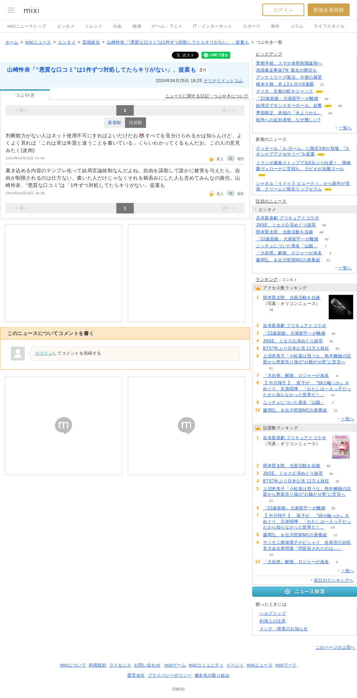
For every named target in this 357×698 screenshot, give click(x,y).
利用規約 (97, 665)
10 (271, 555)
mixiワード (286, 665)
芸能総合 (91, 42)
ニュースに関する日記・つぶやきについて (207, 96)
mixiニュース (38, 42)
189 (330, 77)
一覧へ (345, 127)
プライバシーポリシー (170, 675)
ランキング (267, 279)
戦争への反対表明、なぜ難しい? (288, 119)
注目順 (135, 122)
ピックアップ (269, 54)
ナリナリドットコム (223, 80)
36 (324, 225)
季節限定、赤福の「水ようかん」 (289, 112)
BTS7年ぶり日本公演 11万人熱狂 (296, 348)
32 (337, 348)
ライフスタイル (329, 26)
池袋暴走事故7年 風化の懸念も (286, 70)
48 (321, 232)
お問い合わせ (147, 665)
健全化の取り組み (212, 675)
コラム (297, 26)
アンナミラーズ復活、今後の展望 (289, 77)
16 (333, 395)
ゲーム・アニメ (167, 26)
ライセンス (120, 665)
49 (330, 113)
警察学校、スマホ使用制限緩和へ (289, 63)
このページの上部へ (335, 647)
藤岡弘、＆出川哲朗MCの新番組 (288, 259)
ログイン (283, 10)
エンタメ (65, 26)
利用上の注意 (273, 621)
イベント (235, 665)
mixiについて (73, 665)
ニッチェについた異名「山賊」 (287, 245)
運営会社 (136, 675)
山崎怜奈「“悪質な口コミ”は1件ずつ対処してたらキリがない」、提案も (178, 42)
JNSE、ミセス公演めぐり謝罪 (286, 225)
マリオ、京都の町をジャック (284, 91)
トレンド (93, 26)
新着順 (114, 122)
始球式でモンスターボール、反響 (289, 105)
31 (271, 368)
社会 (117, 26)
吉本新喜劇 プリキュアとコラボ (287, 218)
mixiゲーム (175, 665)
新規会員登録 (328, 10)
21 (322, 84)
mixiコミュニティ (206, 665)
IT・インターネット (212, 26)
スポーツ (251, 26)
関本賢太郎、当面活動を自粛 (284, 232)
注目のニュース (271, 201)
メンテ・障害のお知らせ (284, 628)
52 (331, 91)
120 (330, 63)
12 (328, 260)
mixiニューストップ (26, 26)
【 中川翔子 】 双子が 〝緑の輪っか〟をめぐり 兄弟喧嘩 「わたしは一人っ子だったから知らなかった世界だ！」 (307, 388)
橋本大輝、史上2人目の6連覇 (285, 84)
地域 (136, 26)
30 (326, 99)
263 (328, 120)
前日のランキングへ (334, 580)
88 (327, 218)
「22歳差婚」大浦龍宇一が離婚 (287, 98)
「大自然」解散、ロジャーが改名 (289, 252)
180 (325, 70)
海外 (275, 26)
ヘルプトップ (273, 613)
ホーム (12, 42)
